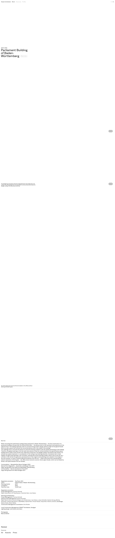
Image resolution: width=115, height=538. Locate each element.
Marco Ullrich (8, 500)
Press (15, 532)
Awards (8, 532)
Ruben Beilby (12, 503)
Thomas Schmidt (17, 491)
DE (111, 1)
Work (13, 2)
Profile (24, 2)
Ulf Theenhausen (15, 493)
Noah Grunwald (21, 498)
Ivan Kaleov (33, 493)
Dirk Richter (26, 504)
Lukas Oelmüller (42, 500)
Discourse (18, 2)
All (2, 532)
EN (113, 1)
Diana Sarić (8, 493)
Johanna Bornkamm (12, 501)
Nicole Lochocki (51, 501)
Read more (24, 56)
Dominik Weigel (16, 500)
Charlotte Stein (25, 493)
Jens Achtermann (26, 500)
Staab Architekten (6, 2)
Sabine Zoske (4, 503)
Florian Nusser (36, 501)
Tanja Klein (44, 501)
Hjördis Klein (28, 501)
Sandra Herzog (51, 500)
